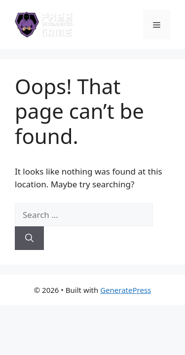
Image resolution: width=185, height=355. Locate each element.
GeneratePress (125, 290)
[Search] (29, 238)
